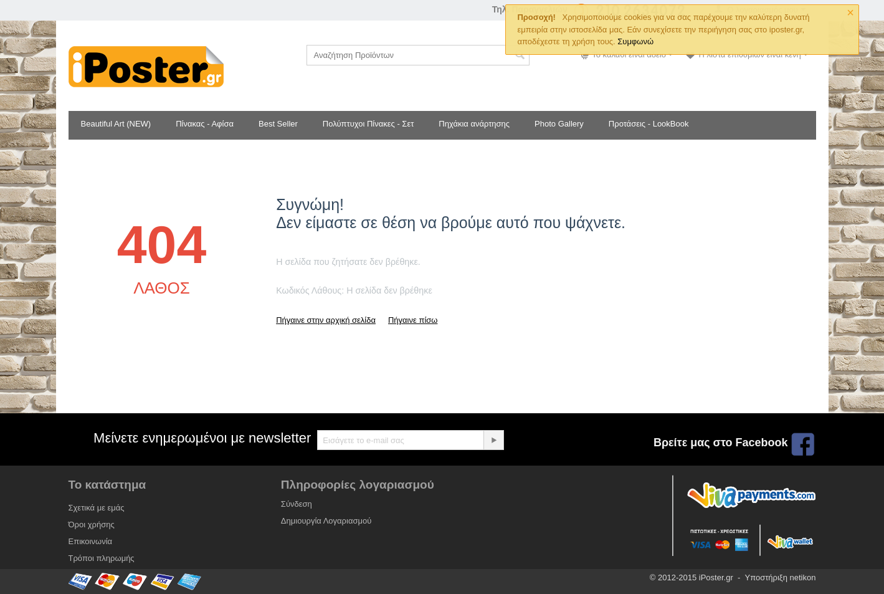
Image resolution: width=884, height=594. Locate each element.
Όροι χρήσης (92, 524)
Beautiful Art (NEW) (116, 123)
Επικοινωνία (91, 541)
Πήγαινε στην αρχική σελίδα (326, 320)
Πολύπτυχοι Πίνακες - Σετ (368, 123)
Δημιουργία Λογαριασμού (326, 520)
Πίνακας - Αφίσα (205, 123)
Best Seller (278, 123)
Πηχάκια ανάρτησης (474, 123)
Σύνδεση (296, 504)
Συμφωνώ (635, 41)
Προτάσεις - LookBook (649, 123)
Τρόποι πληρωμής (102, 558)
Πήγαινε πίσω (412, 320)
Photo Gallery (559, 123)
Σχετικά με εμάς (97, 507)
